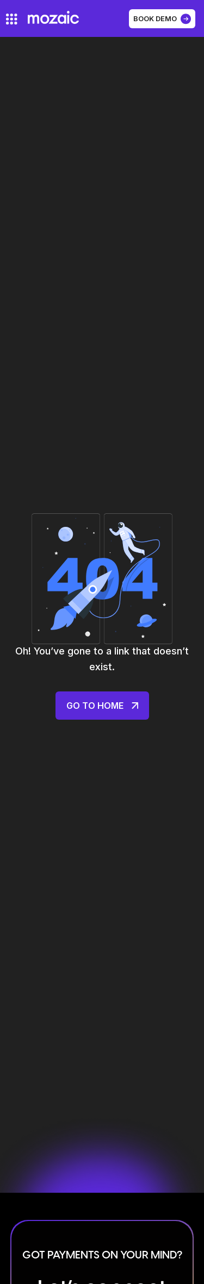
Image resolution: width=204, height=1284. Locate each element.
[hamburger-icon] (11, 19)
